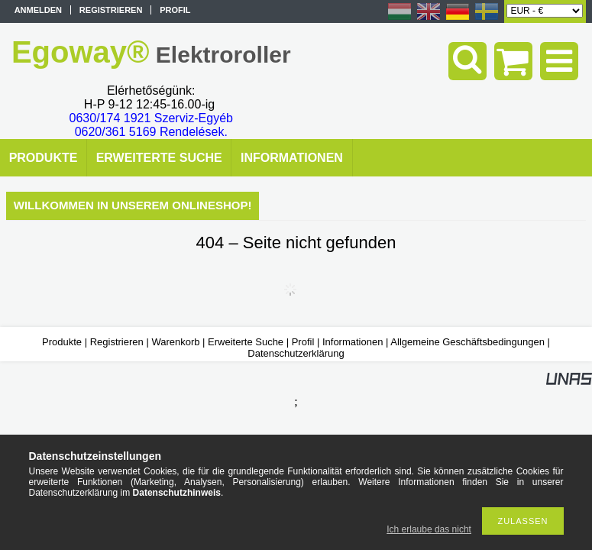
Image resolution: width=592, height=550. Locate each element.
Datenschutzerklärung (295, 353)
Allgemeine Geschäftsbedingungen (467, 342)
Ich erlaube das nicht (429, 529)
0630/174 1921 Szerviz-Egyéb (151, 118)
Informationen (352, 342)
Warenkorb (175, 342)
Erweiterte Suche (245, 342)
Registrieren (117, 342)
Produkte (62, 342)
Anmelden (38, 10)
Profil (303, 342)
